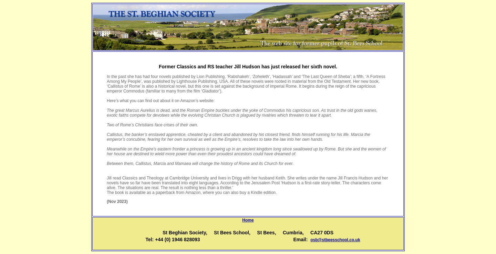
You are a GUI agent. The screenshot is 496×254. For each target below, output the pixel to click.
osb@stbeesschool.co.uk (335, 239)
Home (248, 220)
